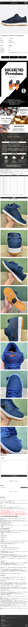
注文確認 (17, 0)
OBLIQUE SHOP (14, 3)
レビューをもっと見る (24, 487)
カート (14, 57)
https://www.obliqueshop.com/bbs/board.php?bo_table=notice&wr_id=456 (16, 508)
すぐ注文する (5, 57)
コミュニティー (24, 0)
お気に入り (22, 57)
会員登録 (11, 0)
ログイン (4, 0)
